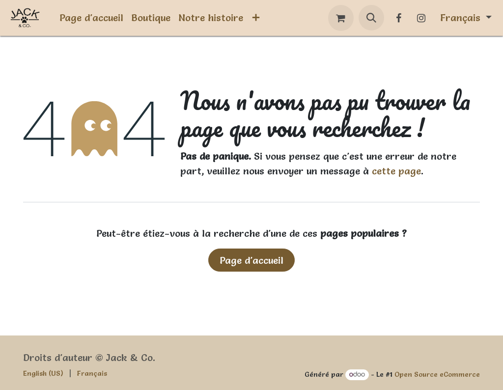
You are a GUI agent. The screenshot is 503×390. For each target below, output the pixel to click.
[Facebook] (399, 18)
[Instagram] (421, 18)
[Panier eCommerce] (341, 18)
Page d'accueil (251, 260)
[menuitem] (91, 17)
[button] (371, 17)
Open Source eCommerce (437, 374)
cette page (396, 171)
